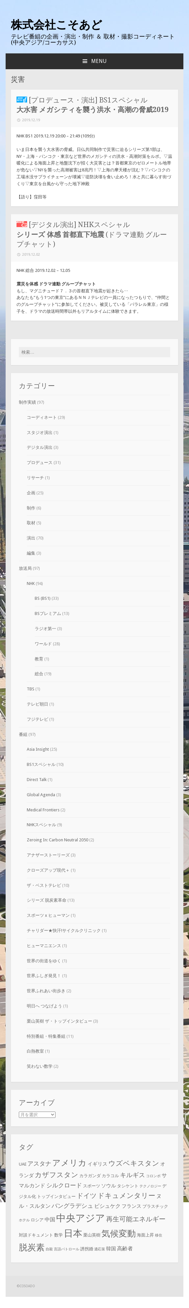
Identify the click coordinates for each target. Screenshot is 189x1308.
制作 (31, 508)
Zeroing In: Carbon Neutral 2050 (57, 839)
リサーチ (35, 477)
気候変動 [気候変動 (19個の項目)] (118, 1233)
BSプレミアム (48, 613)
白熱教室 (35, 1051)
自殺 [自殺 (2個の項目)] (49, 1249)
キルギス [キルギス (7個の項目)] (132, 1175)
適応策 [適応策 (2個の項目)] (99, 1249)
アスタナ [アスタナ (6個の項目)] (39, 1163)
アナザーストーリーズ (48, 855)
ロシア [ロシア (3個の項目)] (37, 1219)
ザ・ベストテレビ (44, 885)
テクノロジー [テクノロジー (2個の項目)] (150, 1186)
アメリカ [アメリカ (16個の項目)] (69, 1163)
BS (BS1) (43, 598)
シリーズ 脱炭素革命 (46, 900)
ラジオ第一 (45, 628)
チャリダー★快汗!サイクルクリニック (64, 930)
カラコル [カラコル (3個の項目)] (110, 1175)
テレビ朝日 (37, 704)
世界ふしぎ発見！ (44, 975)
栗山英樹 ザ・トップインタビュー (59, 1021)
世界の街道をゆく (44, 960)
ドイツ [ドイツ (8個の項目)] (86, 1196)
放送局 (25, 568)
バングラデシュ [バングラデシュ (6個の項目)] (72, 1206)
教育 (39, 658)
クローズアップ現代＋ (48, 870)
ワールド (43, 643)
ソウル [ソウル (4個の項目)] (108, 1186)
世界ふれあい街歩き (46, 990)
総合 (39, 673)
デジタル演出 (40, 447)
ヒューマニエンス (44, 945)
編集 (31, 553)
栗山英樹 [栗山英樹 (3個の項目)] (91, 1235)
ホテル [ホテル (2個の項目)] (24, 1220)
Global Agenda (41, 794)
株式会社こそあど (56, 24)
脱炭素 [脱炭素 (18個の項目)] (32, 1247)
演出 (31, 538)
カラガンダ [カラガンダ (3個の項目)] (90, 1175)
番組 (23, 734)
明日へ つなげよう (44, 1005)
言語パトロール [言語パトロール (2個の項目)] (66, 1249)
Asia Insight (38, 749)
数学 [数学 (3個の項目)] (58, 1235)
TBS (30, 688)
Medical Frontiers (43, 809)
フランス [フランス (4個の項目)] (131, 1206)
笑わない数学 (40, 1066)
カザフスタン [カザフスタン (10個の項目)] (56, 1175)
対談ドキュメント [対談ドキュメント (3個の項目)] (36, 1235)
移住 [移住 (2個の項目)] (158, 1235)
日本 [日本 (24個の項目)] (73, 1233)
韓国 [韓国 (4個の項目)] (111, 1249)
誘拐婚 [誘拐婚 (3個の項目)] (86, 1248)
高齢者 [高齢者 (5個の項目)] (125, 1248)
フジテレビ (37, 719)
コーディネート (42, 417)
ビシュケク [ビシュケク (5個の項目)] (107, 1206)
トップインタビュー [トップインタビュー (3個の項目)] (56, 1196)
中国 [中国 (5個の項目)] (50, 1219)
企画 (31, 492)
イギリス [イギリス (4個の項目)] (97, 1164)
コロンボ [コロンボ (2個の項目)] (153, 1176)
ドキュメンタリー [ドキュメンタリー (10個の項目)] (126, 1195)
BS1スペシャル (41, 764)
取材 (31, 522)
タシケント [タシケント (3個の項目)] (127, 1185)
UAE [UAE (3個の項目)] (22, 1164)
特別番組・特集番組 (46, 1036)
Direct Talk (37, 779)
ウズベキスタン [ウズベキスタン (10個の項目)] (133, 1163)
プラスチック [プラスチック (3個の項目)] (155, 1206)
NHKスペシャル (41, 824)
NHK (31, 583)
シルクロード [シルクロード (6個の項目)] (64, 1185)
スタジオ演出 (40, 432)
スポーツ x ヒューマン (48, 915)
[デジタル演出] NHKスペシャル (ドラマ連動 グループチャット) (92, 234)
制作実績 (27, 402)
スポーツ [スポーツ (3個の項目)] (91, 1185)
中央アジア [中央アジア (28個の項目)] (80, 1218)
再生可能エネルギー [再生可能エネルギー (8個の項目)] (136, 1219)
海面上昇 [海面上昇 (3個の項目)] (145, 1235)
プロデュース (40, 462)
